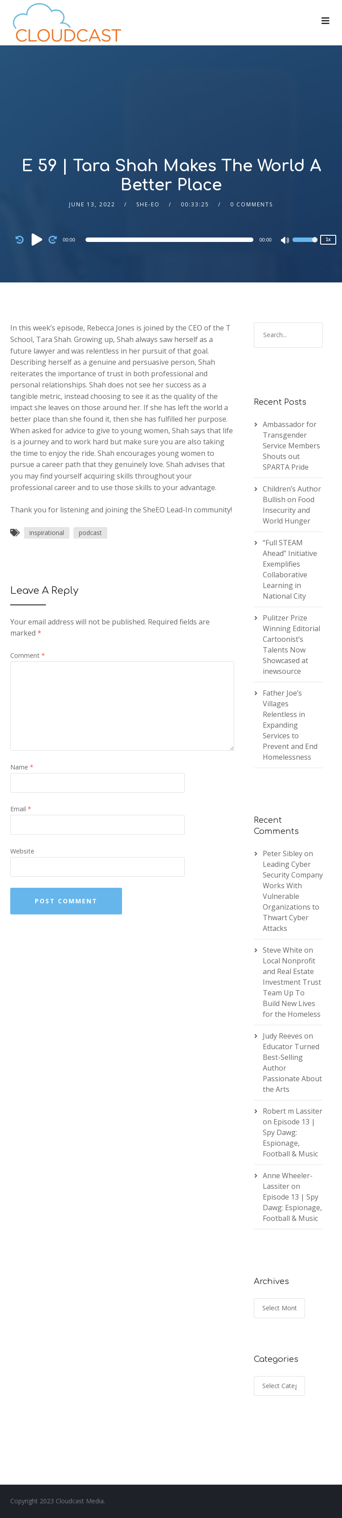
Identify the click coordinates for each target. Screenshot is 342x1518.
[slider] (170, 240)
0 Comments (251, 204)
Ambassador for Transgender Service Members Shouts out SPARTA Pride (291, 445)
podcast (90, 532)
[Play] (37, 239)
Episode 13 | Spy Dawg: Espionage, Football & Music (292, 1207)
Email (20, 809)
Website (22, 851)
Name (21, 767)
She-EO (148, 204)
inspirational (46, 532)
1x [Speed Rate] (328, 239)
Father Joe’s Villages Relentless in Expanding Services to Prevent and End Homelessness (290, 725)
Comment (27, 655)
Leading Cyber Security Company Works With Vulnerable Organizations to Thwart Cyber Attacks (293, 896)
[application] (171, 240)
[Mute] (285, 241)
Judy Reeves (282, 1036)
